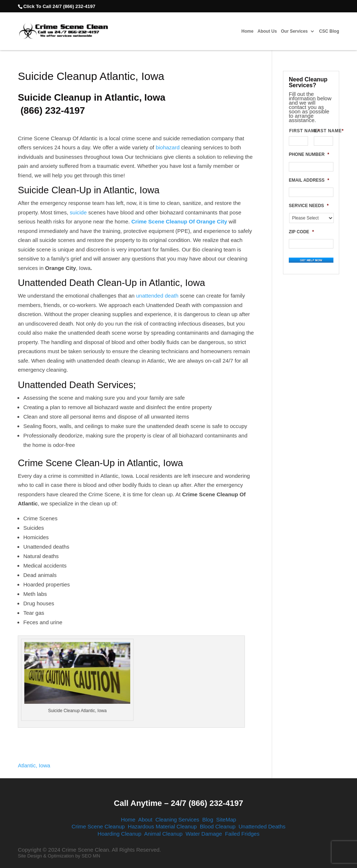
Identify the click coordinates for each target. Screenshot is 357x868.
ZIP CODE (301, 231)
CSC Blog (329, 31)
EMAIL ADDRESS (309, 180)
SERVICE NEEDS (309, 205)
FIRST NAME (298, 130)
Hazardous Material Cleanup (162, 826)
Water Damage (203, 834)
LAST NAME (323, 130)
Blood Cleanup (217, 826)
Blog (207, 819)
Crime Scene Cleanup (98, 826)
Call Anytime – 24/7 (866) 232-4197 (178, 803)
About (145, 819)
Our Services (294, 31)
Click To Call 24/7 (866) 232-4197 (59, 6)
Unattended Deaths (262, 826)
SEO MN (91, 856)
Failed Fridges (242, 834)
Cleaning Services (177, 819)
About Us (267, 31)
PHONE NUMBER (309, 154)
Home (247, 31)
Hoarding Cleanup (119, 834)
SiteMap (226, 819)
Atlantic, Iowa (34, 765)
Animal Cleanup (163, 834)
